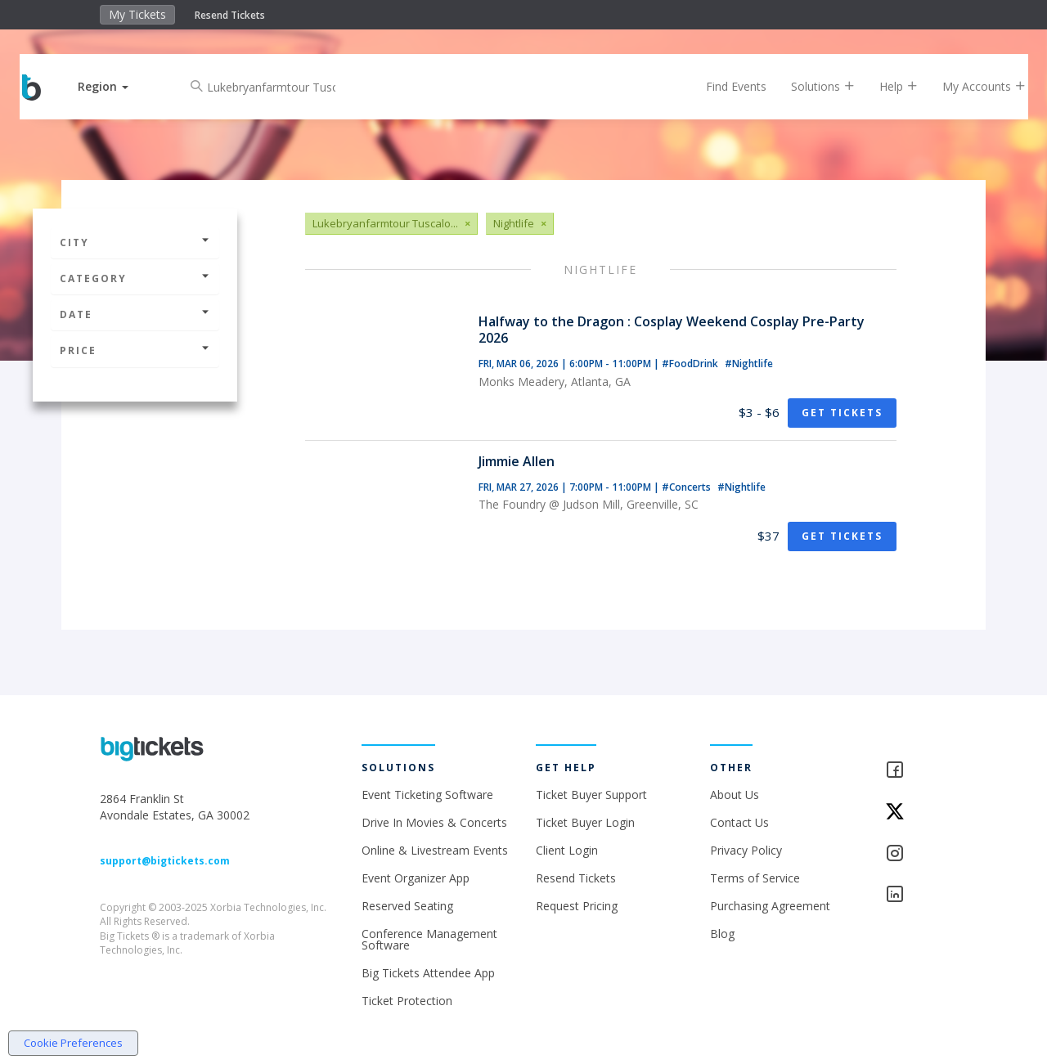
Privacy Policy (746, 850)
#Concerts (687, 487)
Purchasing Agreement (770, 906)
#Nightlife (749, 363)
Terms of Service (755, 878)
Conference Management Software (429, 939)
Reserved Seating (407, 906)
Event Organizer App (416, 878)
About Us (734, 794)
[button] (117, 86)
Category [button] (135, 278)
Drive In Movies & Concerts (434, 822)
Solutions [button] (810, 86)
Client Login (567, 850)
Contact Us (739, 822)
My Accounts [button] (971, 86)
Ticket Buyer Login (585, 822)
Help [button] (885, 86)
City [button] (135, 242)
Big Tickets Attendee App (428, 973)
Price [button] (135, 350)
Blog (722, 933)
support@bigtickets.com (165, 861)
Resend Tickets (230, 15)
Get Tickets (842, 413)
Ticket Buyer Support (591, 794)
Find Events (723, 86)
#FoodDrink (691, 363)
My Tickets (137, 14)
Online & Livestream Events (435, 850)
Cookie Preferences (73, 1042)
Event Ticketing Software (427, 794)
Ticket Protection (407, 1000)
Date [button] (135, 314)
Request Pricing (577, 906)
